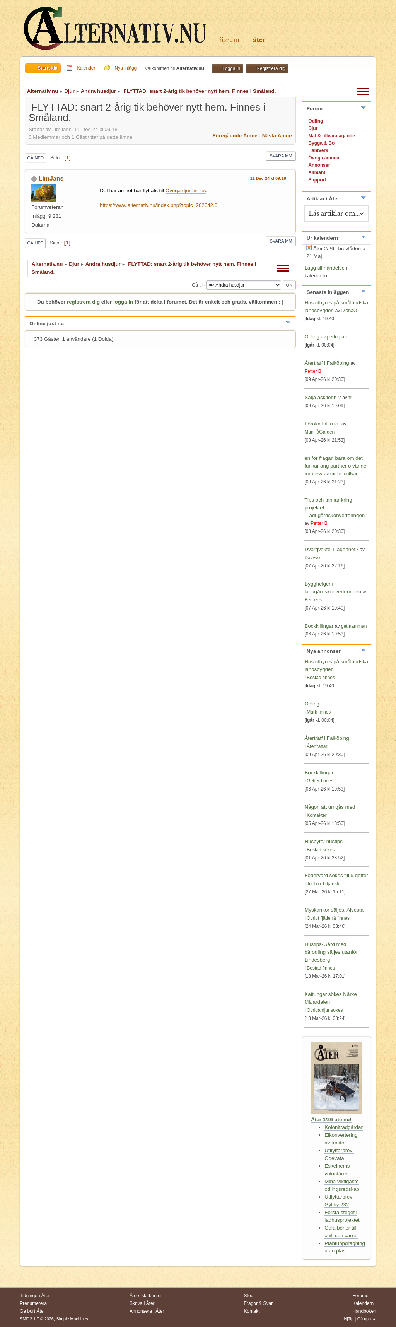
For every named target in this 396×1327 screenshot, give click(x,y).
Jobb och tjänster (324, 883)
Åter (259, 40)
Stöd (249, 1295)
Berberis (313, 600)
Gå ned (35, 157)
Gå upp (35, 243)
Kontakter (316, 815)
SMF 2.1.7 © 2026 (37, 1319)
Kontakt (252, 1311)
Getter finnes (320, 781)
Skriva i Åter (142, 1303)
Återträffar (317, 746)
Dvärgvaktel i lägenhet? (331, 549)
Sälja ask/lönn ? (322, 397)
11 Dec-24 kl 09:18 (268, 178)
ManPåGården (319, 432)
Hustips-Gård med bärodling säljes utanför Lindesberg (331, 952)
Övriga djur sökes (325, 1010)
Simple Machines (72, 1319)
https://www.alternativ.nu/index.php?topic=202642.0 (158, 205)
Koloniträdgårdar (343, 1127)
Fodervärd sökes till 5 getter (336, 875)
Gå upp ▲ (366, 1319)
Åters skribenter (146, 1295)
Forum (229, 40)
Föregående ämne (235, 135)
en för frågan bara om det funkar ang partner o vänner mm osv (336, 465)
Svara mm (281, 156)
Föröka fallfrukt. (322, 424)
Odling (311, 337)
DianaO (349, 310)
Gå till (198, 284)
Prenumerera (33, 1303)
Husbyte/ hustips (323, 841)
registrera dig (83, 302)
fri (350, 397)
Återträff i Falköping (326, 363)
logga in (123, 302)
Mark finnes (319, 712)
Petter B (312, 371)
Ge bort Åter (32, 1311)
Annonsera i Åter (147, 1311)
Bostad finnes (321, 677)
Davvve (312, 557)
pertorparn (337, 337)
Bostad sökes (321, 849)
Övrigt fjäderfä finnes (328, 918)
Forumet (361, 1295)
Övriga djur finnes (186, 190)
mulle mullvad (344, 473)
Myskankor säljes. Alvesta (334, 910)
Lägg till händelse (324, 268)
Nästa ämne (277, 135)
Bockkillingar (318, 626)
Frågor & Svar (258, 1303)
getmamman (354, 626)
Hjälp (348, 1319)
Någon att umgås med (329, 807)
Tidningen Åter (35, 1295)
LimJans (51, 178)
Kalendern (363, 1303)
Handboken (364, 1311)
